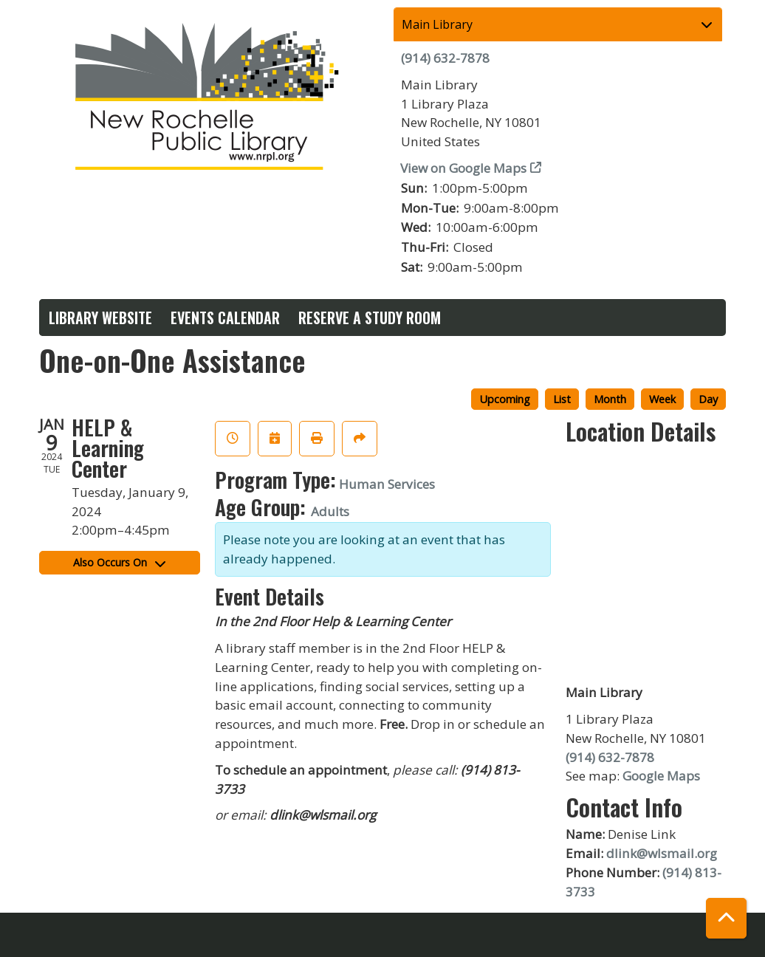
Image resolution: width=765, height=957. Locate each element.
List (562, 398)
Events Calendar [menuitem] (225, 317)
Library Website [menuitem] (100, 317)
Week (662, 398)
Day (708, 398)
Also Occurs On (119, 562)
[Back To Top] (726, 918)
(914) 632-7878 (445, 57)
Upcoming (504, 398)
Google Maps (661, 775)
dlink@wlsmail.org (661, 853)
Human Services (387, 484)
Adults (330, 511)
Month (610, 398)
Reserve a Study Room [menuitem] (369, 317)
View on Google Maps (463, 168)
